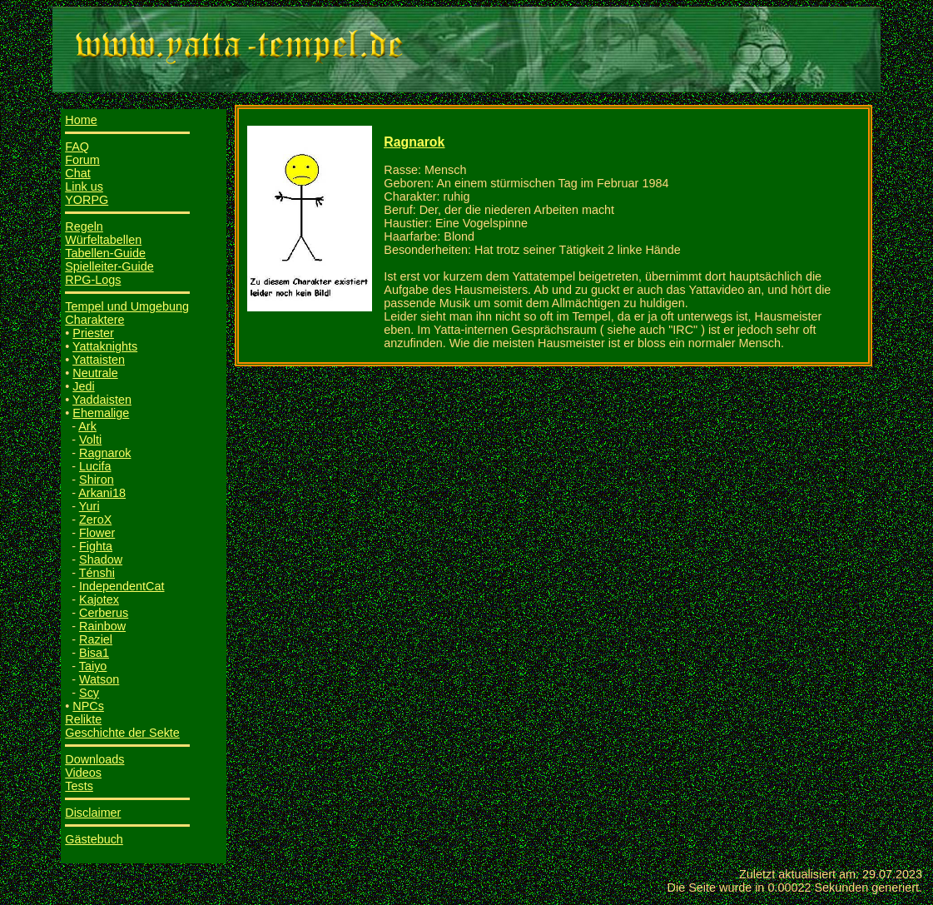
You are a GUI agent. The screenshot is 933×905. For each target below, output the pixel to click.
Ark (87, 426)
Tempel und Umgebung (127, 306)
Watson (99, 679)
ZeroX (95, 519)
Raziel (95, 639)
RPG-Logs (93, 279)
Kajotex (99, 599)
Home (81, 120)
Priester (93, 333)
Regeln (84, 226)
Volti (90, 439)
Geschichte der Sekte (122, 732)
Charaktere (94, 319)
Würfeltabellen (103, 239)
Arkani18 (102, 493)
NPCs (88, 706)
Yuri (89, 506)
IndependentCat (121, 586)
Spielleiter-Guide (109, 266)
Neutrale (94, 373)
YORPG (86, 199)
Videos (83, 772)
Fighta (95, 546)
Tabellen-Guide (105, 253)
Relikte (83, 719)
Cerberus (103, 612)
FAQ (77, 146)
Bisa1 (94, 652)
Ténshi (97, 572)
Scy (89, 692)
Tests (79, 786)
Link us (84, 186)
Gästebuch (94, 839)
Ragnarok (105, 453)
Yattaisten (98, 359)
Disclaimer (93, 812)
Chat (77, 173)
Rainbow (102, 626)
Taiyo (93, 666)
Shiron (96, 479)
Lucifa (95, 466)
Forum (82, 160)
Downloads (94, 759)
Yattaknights (104, 346)
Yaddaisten (102, 399)
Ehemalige (100, 413)
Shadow (100, 559)
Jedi (83, 386)
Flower (97, 533)
